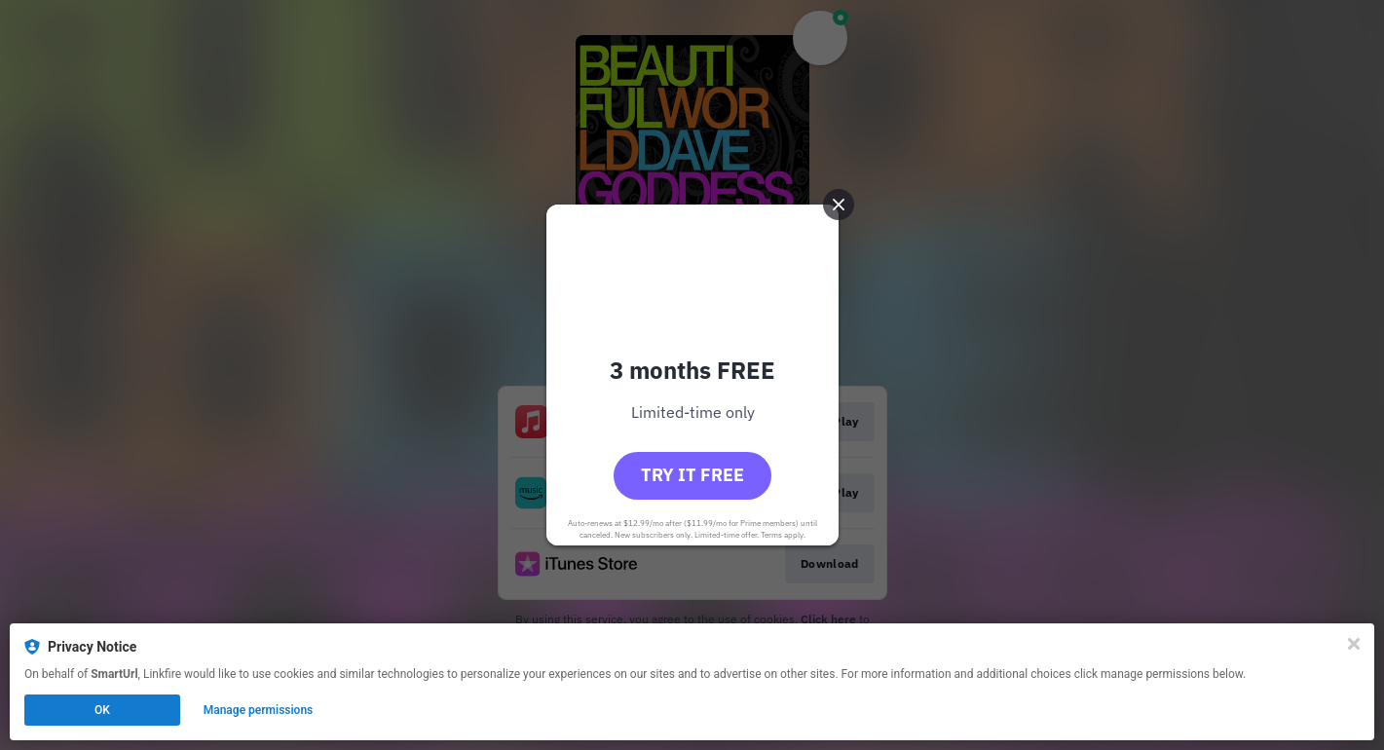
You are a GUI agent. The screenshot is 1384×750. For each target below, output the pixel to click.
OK (102, 710)
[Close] (1353, 643)
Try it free (692, 475)
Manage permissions (259, 710)
